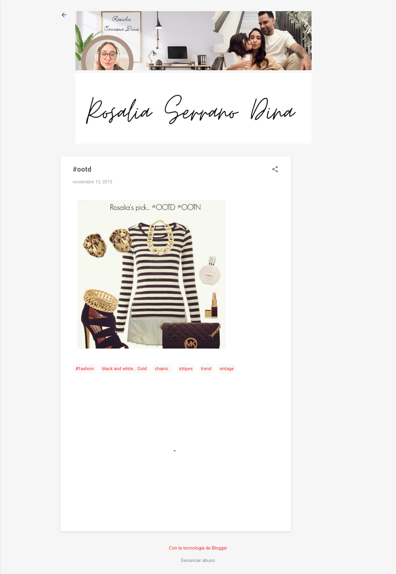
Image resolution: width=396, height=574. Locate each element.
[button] (275, 169)
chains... (163, 368)
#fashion (84, 368)
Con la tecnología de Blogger (198, 548)
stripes (186, 368)
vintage (226, 368)
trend (206, 368)
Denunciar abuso (198, 560)
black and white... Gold (124, 368)
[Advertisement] (316, 249)
